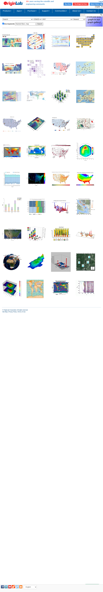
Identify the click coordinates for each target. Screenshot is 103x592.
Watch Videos (96, 4)
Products (7, 11)
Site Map (4, 312)
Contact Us (91, 11)
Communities (61, 11)
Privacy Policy (13, 312)
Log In (101, 1)
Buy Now (68, 4)
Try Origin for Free (81, 4)
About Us (76, 11)
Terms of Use (22, 312)
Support (46, 11)
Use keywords (9, 24)
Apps (19, 11)
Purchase (32, 11)
